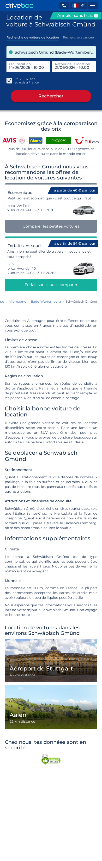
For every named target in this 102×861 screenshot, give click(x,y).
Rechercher (50, 96)
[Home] (20, 5)
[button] (64, 5)
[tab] (32, 36)
